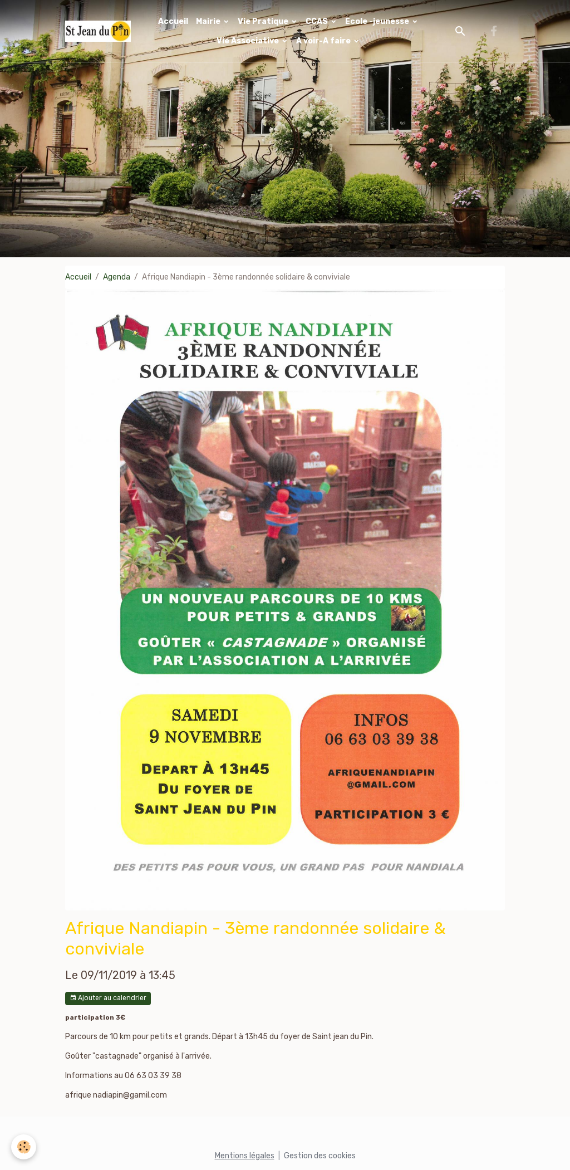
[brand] (98, 31)
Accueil (173, 21)
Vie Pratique (264, 21)
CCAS (318, 21)
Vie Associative (249, 41)
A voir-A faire (324, 41)
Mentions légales (244, 1156)
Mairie (209, 21)
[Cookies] (23, 1146)
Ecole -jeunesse (378, 21)
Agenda (116, 277)
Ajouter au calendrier (108, 998)
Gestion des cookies (320, 1156)
